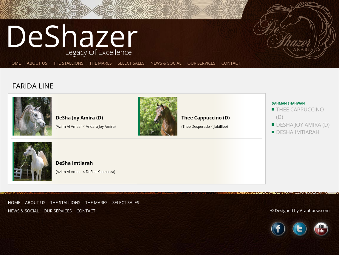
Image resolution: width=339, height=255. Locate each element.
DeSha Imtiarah (296, 132)
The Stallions (68, 63)
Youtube (321, 229)
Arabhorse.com (315, 210)
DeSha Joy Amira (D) (300, 124)
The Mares (100, 63)
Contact (231, 63)
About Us (37, 63)
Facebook (278, 229)
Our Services (202, 63)
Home (15, 63)
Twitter (300, 229)
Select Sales (131, 63)
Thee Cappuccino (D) (298, 113)
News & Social (166, 63)
